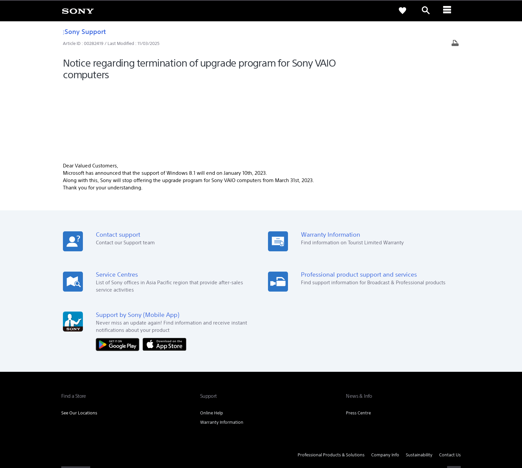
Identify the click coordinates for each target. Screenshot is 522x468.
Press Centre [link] (358, 342)
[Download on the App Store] (164, 273)
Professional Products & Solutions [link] (331, 383)
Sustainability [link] (419, 383)
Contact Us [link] (450, 383)
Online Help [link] (211, 342)
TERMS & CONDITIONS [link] (80, 431)
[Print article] (455, 44)
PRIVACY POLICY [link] (118, 431)
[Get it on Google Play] (119, 273)
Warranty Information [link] (221, 351)
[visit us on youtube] (454, 400)
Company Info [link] (385, 383)
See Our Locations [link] (79, 342)
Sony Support (84, 31)
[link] (78, 10)
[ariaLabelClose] (449, 10)
